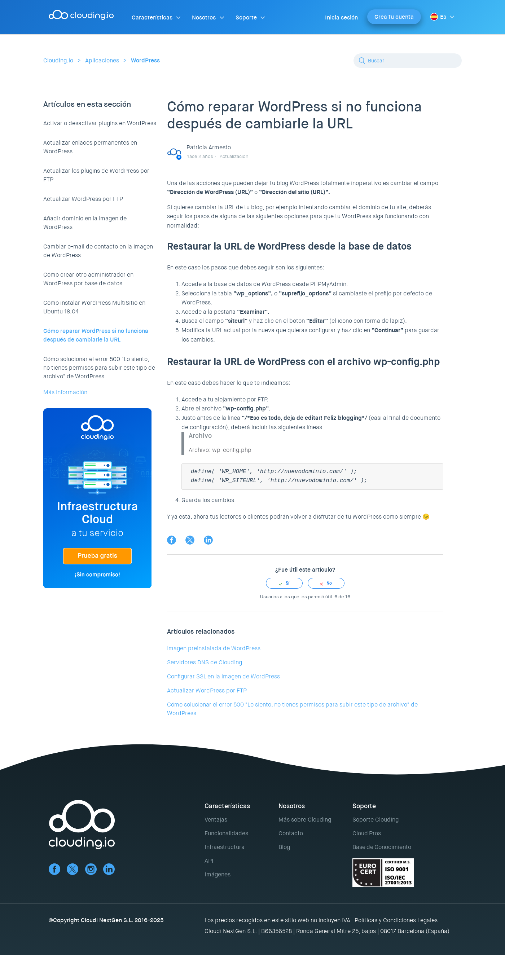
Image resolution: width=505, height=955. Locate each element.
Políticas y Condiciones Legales (396, 920)
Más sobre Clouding (304, 819)
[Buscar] (408, 60)
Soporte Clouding (375, 819)
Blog (284, 847)
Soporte (246, 17)
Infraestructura (225, 847)
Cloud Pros (366, 833)
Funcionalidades (226, 833)
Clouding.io (58, 60)
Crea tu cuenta (394, 17)
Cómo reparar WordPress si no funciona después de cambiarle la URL (95, 335)
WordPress (145, 60)
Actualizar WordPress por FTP (83, 199)
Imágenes (217, 874)
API (209, 860)
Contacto (290, 833)
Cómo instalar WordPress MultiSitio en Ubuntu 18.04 (94, 307)
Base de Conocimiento (381, 847)
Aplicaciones (102, 60)
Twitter (189, 540)
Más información (65, 392)
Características (152, 17)
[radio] (284, 583)
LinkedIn (208, 540)
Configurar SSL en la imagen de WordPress (223, 676)
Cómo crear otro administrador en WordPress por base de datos (88, 279)
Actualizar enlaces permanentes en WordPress (90, 147)
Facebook (171, 540)
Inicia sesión (341, 17)
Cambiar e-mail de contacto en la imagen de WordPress (98, 251)
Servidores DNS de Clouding (204, 662)
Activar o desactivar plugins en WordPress (99, 123)
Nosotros (204, 17)
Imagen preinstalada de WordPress (213, 648)
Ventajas (216, 819)
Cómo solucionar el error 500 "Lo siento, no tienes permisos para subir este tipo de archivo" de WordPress (99, 367)
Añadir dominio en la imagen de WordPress (85, 223)
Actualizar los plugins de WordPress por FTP (96, 175)
